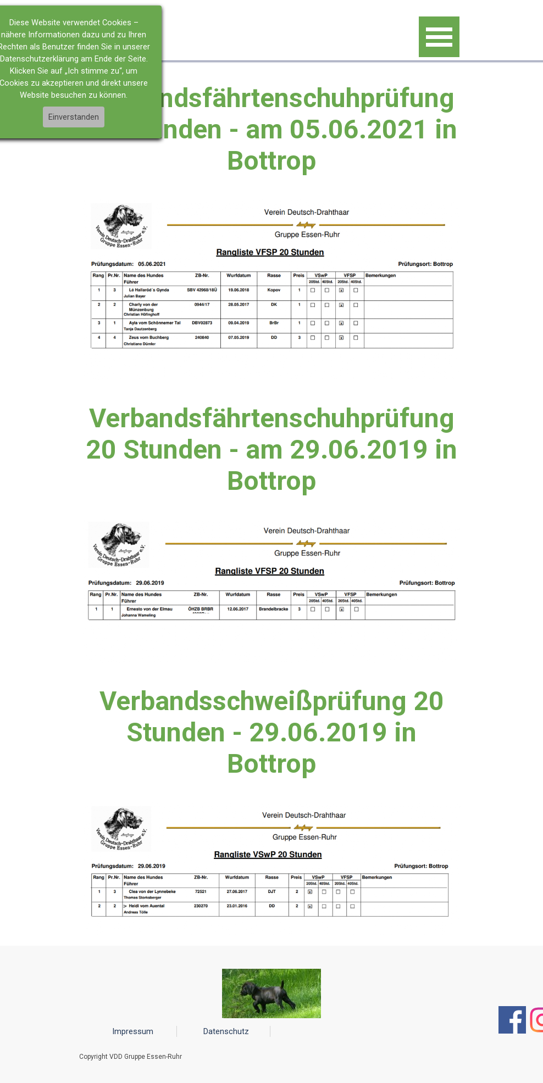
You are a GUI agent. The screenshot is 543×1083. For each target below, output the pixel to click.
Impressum (132, 1031)
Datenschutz (226, 1031)
